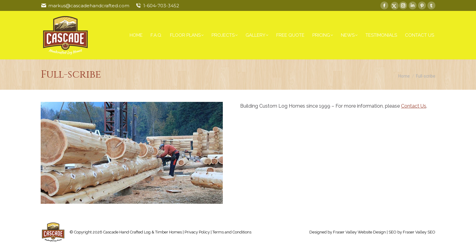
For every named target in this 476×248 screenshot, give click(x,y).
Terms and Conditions (231, 232)
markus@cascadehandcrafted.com (88, 5)
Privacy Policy (197, 232)
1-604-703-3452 (161, 5)
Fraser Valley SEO (419, 232)
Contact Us (413, 106)
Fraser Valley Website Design (359, 232)
